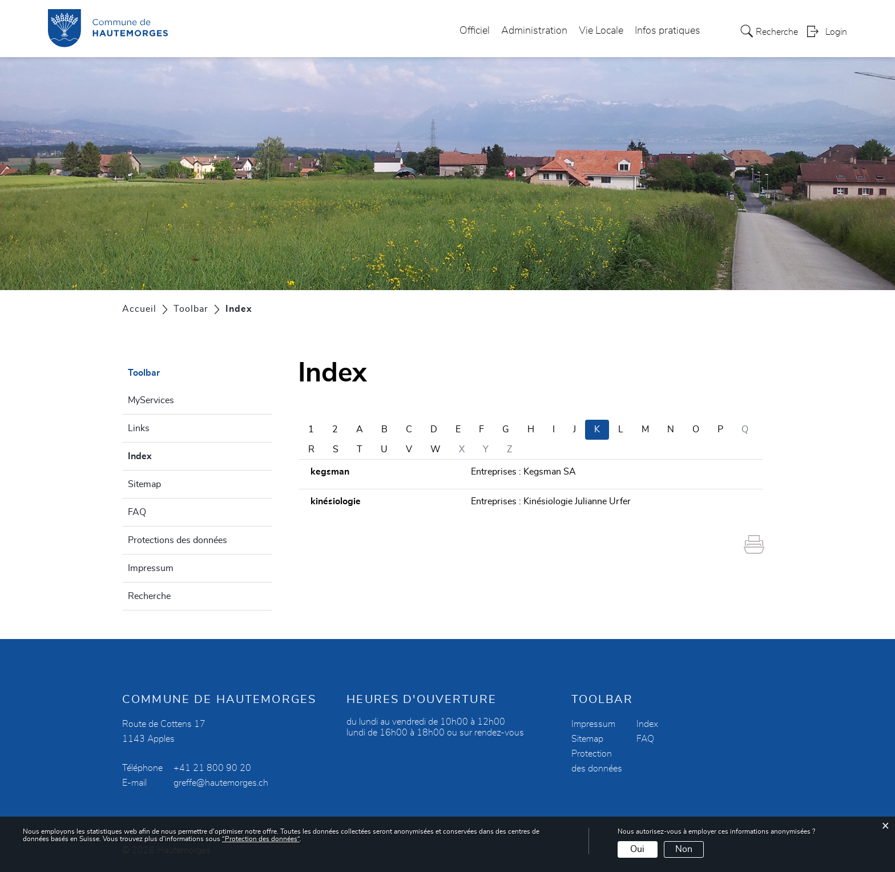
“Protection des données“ (261, 838)
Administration (534, 31)
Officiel (474, 31)
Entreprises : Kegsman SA (523, 471)
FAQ (137, 512)
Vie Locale (601, 31)
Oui (637, 849)
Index (167, 454)
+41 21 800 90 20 (212, 768)
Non (683, 849)
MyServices (151, 400)
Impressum (151, 568)
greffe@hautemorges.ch (221, 782)
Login (836, 32)
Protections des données (177, 540)
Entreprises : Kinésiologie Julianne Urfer (551, 501)
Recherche (149, 596)
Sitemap (144, 484)
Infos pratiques (667, 31)
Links (139, 428)
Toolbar (144, 372)
